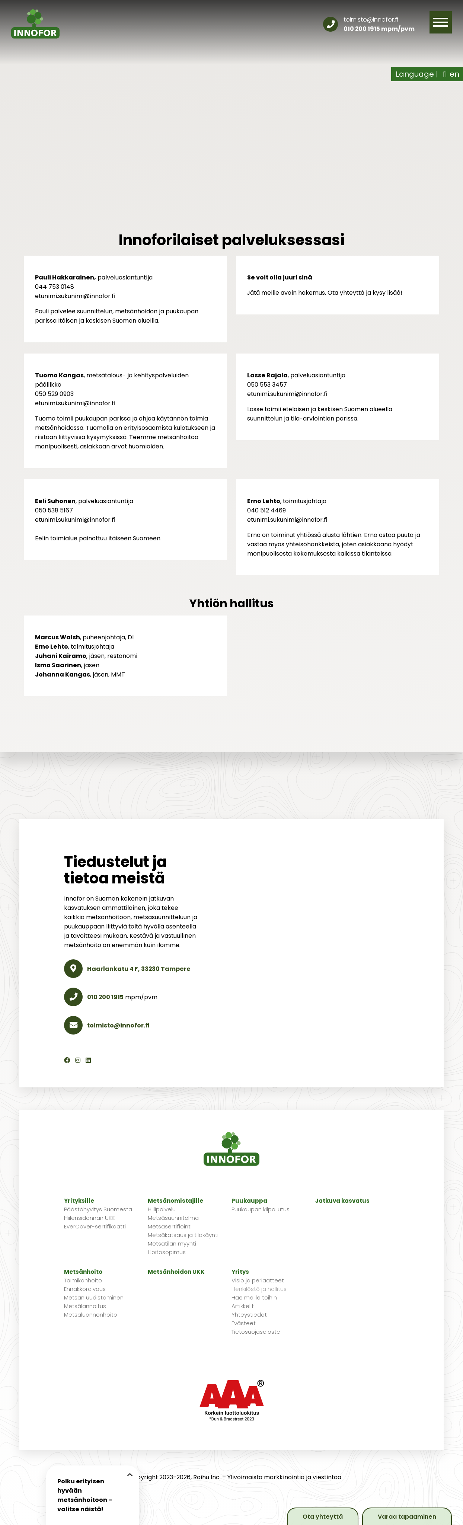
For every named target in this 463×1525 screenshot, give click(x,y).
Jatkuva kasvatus (342, 1201)
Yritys (240, 1272)
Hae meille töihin (254, 1297)
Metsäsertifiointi (170, 1226)
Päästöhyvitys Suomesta (98, 1209)
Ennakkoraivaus (85, 1289)
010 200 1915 (362, 29)
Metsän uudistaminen (94, 1297)
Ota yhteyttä (323, 1516)
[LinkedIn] (88, 1060)
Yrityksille (79, 1201)
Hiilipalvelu (162, 1209)
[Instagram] (77, 1060)
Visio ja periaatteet (258, 1280)
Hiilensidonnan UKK (89, 1218)
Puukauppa (249, 1201)
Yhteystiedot (249, 1314)
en (454, 74)
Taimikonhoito (83, 1280)
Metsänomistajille (175, 1201)
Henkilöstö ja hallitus (259, 1289)
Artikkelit (243, 1306)
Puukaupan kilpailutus (261, 1209)
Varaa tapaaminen (407, 1516)
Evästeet (244, 1323)
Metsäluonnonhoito (90, 1314)
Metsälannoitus (85, 1306)
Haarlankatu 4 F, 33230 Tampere (127, 969)
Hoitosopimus (167, 1252)
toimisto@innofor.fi (371, 19)
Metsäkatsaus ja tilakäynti (183, 1235)
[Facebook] (67, 1060)
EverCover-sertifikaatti (95, 1226)
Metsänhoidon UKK (176, 1272)
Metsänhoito (83, 1272)
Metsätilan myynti (172, 1243)
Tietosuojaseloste (256, 1332)
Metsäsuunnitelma (173, 1218)
